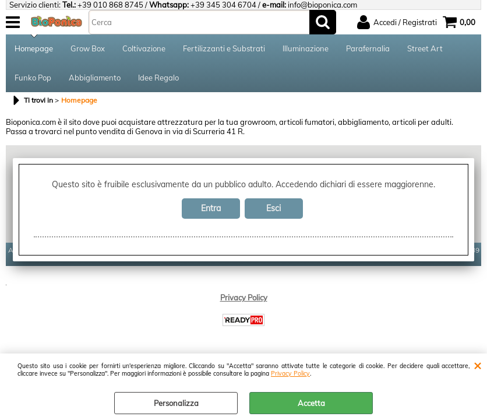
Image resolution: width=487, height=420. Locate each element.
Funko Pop (33, 77)
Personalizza (176, 403)
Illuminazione (306, 48)
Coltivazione (143, 48)
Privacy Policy (290, 373)
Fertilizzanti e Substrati (224, 48)
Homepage (34, 48)
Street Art (425, 48)
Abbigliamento (95, 77)
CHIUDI (477, 365)
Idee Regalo (158, 77)
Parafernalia (368, 48)
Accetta (311, 403)
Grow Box (87, 48)
